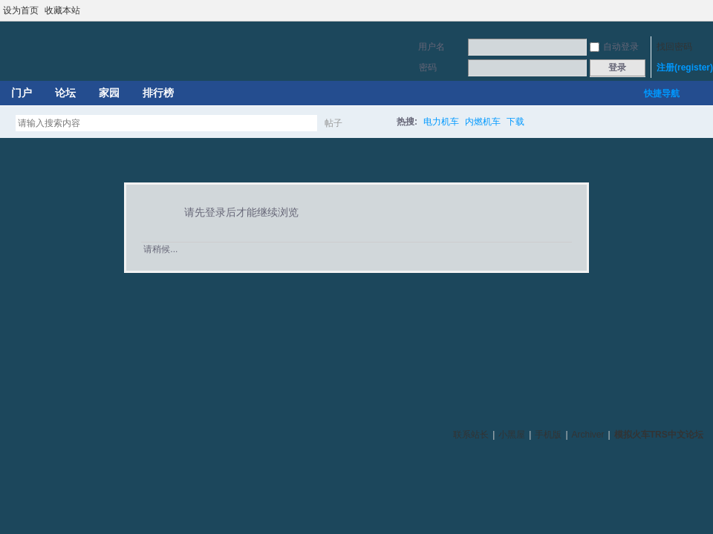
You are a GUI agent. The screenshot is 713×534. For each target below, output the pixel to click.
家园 (109, 93)
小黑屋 (511, 434)
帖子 (333, 123)
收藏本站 (62, 10)
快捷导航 (662, 93)
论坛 (65, 93)
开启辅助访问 (692, 10)
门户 (21, 93)
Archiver (588, 434)
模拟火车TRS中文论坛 (658, 434)
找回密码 (674, 47)
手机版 (548, 434)
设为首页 (21, 10)
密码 (428, 67)
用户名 (431, 47)
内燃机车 (483, 121)
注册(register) (685, 67)
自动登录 (614, 47)
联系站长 (471, 434)
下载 (515, 121)
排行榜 (158, 93)
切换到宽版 (704, 10)
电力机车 (441, 121)
